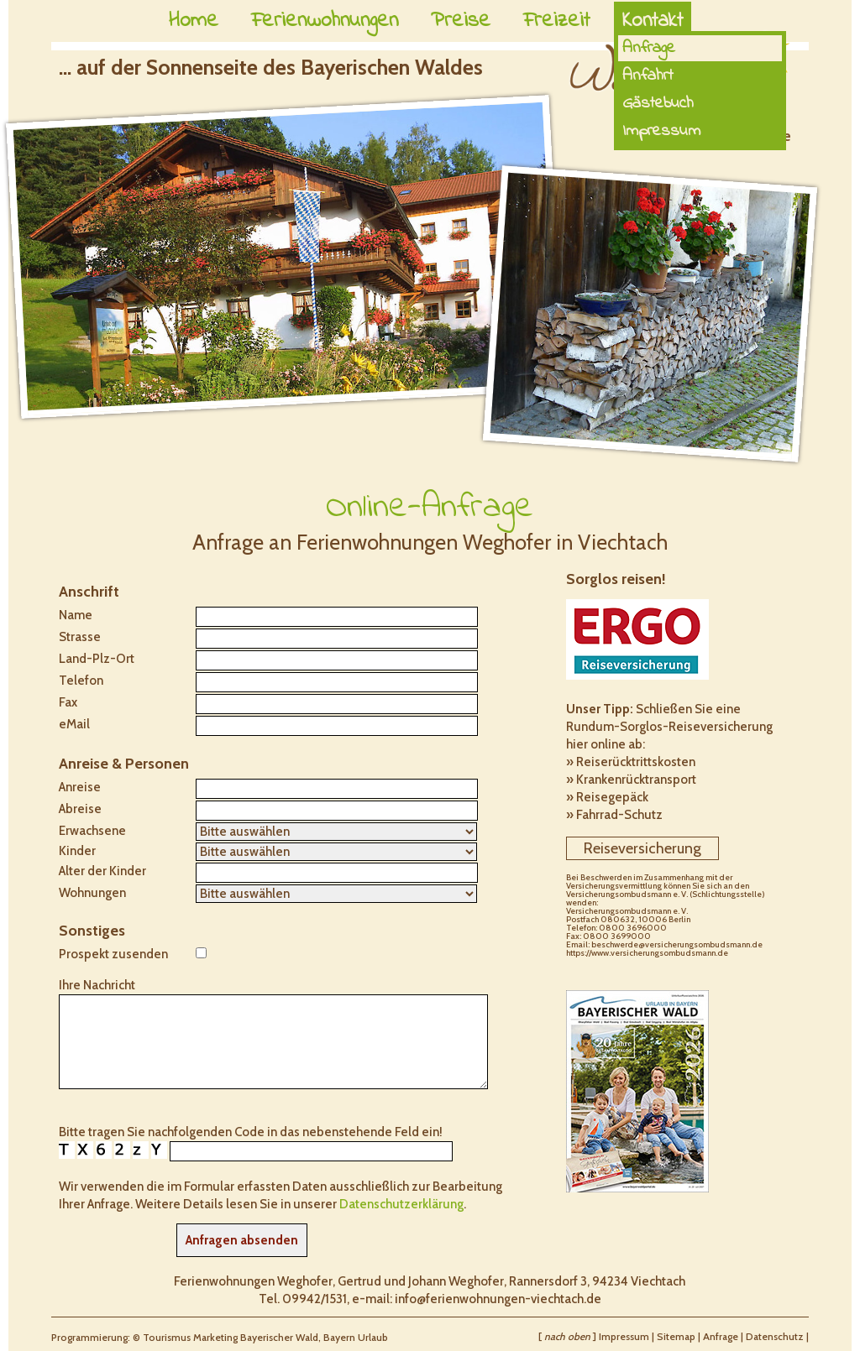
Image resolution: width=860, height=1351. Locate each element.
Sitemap (676, 1336)
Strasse (80, 636)
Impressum (661, 131)
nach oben (567, 1336)
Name (75, 615)
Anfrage (720, 1336)
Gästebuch (658, 103)
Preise (460, 21)
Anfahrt (648, 76)
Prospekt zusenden (113, 954)
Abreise (80, 808)
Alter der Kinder (102, 871)
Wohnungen (92, 892)
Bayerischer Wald (279, 1337)
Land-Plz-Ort (96, 658)
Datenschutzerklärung (401, 1204)
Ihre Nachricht (97, 985)
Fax (68, 702)
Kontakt (652, 21)
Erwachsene (92, 830)
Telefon (81, 680)
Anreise (80, 787)
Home (193, 21)
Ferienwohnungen (324, 21)
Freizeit (556, 21)
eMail (74, 724)
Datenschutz (775, 1336)
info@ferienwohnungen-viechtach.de (498, 1299)
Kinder (77, 850)
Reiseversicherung (642, 848)
